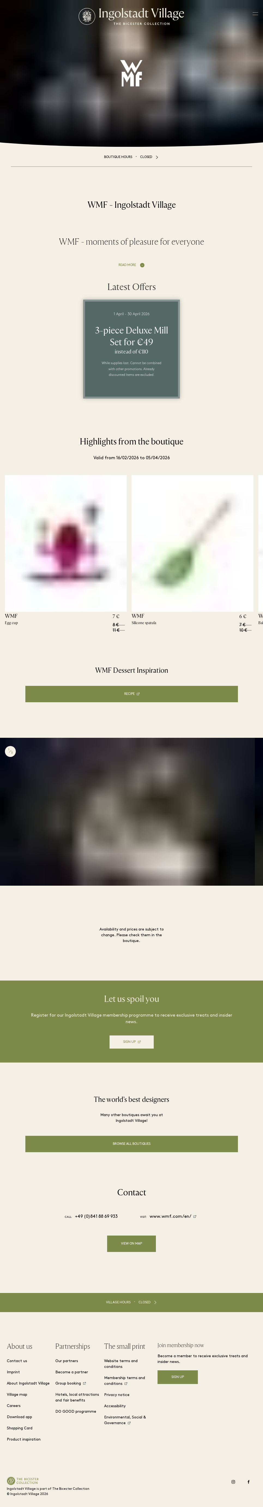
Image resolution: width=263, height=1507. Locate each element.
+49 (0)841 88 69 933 (96, 1217)
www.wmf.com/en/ (170, 1217)
